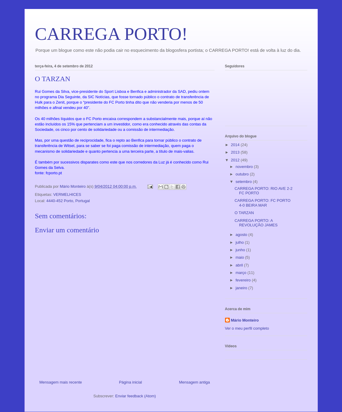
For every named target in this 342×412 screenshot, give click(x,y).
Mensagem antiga (194, 382)
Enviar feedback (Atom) (135, 396)
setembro (244, 181)
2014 (236, 145)
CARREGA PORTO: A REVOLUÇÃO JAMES (256, 223)
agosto (241, 234)
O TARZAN (244, 212)
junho (240, 250)
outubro (242, 174)
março (241, 272)
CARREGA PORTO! (111, 34)
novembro (244, 166)
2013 (236, 152)
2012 (236, 160)
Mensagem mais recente (60, 382)
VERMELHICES (67, 194)
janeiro (241, 288)
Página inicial (130, 382)
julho (240, 242)
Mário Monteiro (245, 320)
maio (240, 257)
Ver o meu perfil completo (247, 328)
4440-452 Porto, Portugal (68, 201)
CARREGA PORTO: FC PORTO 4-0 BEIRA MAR (263, 202)
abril (239, 265)
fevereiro (243, 280)
